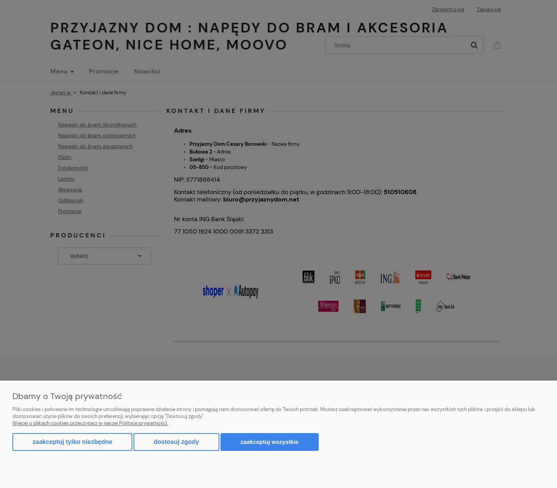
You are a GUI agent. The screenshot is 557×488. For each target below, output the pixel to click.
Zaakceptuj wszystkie (270, 442)
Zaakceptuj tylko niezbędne (72, 442)
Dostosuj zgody (176, 442)
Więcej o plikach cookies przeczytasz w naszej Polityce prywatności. (90, 423)
